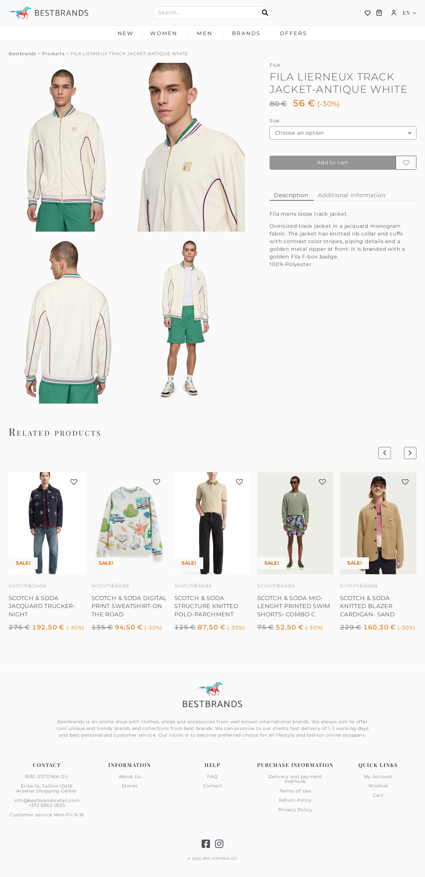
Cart (378, 795)
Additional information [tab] (351, 195)
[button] (406, 163)
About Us (130, 776)
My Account (378, 776)
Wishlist (378, 786)
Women (165, 33)
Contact (212, 786)
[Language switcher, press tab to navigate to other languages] (409, 13)
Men (206, 33)
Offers (293, 33)
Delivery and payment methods (295, 779)
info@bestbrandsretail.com (47, 800)
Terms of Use (295, 791)
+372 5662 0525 (47, 805)
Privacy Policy (295, 810)
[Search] (264, 13)
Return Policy (295, 800)
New (126, 33)
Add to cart (332, 163)
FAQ (212, 776)
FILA (275, 65)
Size (274, 120)
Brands (248, 33)
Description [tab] (291, 195)
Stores (129, 786)
